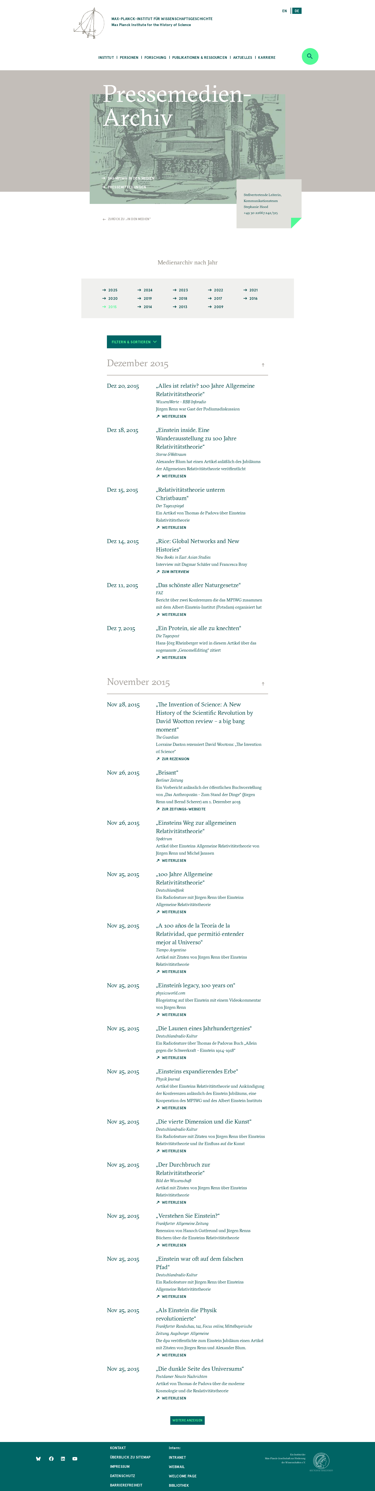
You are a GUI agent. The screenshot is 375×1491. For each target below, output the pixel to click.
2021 (253, 289)
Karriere (267, 57)
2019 (148, 298)
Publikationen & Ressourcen (199, 57)
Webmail (177, 1466)
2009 (218, 306)
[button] (269, 203)
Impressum (120, 1466)
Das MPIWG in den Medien (131, 177)
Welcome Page (183, 1475)
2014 (148, 306)
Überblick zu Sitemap (130, 1456)
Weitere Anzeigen (187, 1420)
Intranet (177, 1457)
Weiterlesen (174, 416)
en (284, 10)
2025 (112, 289)
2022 (218, 289)
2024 (148, 289)
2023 (183, 289)
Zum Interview (175, 571)
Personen (129, 57)
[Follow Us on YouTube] (74, 1458)
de (297, 10)
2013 (183, 306)
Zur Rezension (175, 758)
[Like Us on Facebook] (52, 1458)
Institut (106, 57)
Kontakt (118, 1447)
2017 (218, 298)
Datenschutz (122, 1475)
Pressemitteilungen (127, 186)
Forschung (155, 57)
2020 (113, 298)
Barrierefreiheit (126, 1484)
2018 (183, 298)
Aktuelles (242, 57)
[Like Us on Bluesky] (38, 1458)
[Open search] (310, 56)
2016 (253, 298)
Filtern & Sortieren (134, 341)
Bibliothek (179, 1485)
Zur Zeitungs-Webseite (184, 808)
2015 (112, 306)
